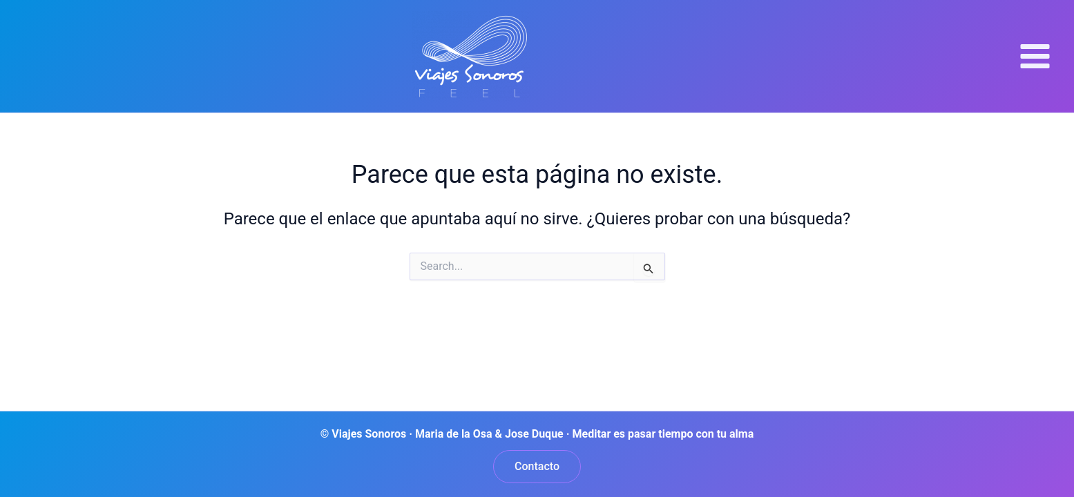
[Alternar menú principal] (1035, 56)
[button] (537, 466)
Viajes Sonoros (601, 56)
